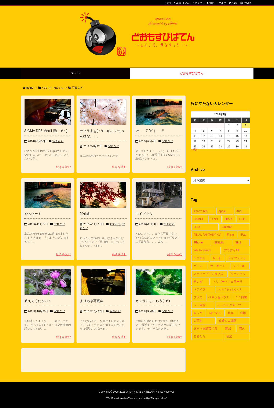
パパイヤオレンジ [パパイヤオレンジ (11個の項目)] (229, 289)
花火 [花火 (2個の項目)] (242, 328)
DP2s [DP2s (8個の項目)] (228, 219)
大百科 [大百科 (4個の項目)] (198, 320)
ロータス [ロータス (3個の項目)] (215, 313)
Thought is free (158, 398)
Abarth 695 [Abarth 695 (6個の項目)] (201, 211)
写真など (57, 141)
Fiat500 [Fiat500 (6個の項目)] (227, 226)
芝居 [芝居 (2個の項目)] (228, 328)
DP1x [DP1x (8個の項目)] (214, 219)
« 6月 (194, 149)
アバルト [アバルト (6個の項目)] (199, 258)
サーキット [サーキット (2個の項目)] (217, 266)
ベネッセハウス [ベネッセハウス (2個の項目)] (218, 297)
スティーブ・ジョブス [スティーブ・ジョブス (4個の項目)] (208, 273)
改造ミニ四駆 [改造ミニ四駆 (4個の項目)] (228, 320)
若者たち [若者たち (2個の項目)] (199, 336)
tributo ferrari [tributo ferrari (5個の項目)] (202, 250)
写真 (178, 2)
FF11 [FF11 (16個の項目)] (242, 219)
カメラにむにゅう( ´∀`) (152, 301)
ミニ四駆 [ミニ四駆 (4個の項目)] (241, 297)
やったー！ (32, 214)
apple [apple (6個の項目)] (222, 211)
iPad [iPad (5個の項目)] (243, 234)
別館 (211, 2)
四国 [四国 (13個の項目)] (243, 313)
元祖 (169, 2)
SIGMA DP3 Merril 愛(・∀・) (45, 131)
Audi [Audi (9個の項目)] (239, 211)
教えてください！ (37, 301)
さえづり (200, 2)
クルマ (222, 2)
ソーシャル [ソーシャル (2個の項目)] (238, 273)
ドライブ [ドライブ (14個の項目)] (199, 289)
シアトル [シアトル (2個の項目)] (239, 266)
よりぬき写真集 (91, 301)
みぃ (187, 2)
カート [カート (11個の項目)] (216, 258)
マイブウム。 (145, 214)
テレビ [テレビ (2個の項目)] (198, 281)
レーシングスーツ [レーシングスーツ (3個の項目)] (229, 305)
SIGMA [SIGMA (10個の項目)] (219, 242)
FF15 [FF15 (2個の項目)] (197, 226)
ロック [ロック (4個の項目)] (198, 313)
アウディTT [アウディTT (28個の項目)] (231, 250)
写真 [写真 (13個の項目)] (231, 313)
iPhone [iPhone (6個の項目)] (198, 242)
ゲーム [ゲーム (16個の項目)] (198, 266)
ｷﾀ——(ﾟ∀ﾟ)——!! (149, 131)
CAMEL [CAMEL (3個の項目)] (199, 219)
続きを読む (63, 167)
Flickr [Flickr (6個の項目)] (230, 234)
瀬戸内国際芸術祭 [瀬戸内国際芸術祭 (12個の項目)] (205, 328)
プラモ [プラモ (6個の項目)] (198, 297)
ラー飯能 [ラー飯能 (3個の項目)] (199, 305)
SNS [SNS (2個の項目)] (238, 242)
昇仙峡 (85, 214)
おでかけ (115, 224)
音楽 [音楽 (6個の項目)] (229, 336)
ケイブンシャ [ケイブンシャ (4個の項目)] (237, 258)
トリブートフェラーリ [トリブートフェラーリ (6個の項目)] (227, 281)
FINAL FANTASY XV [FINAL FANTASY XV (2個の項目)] (207, 234)
